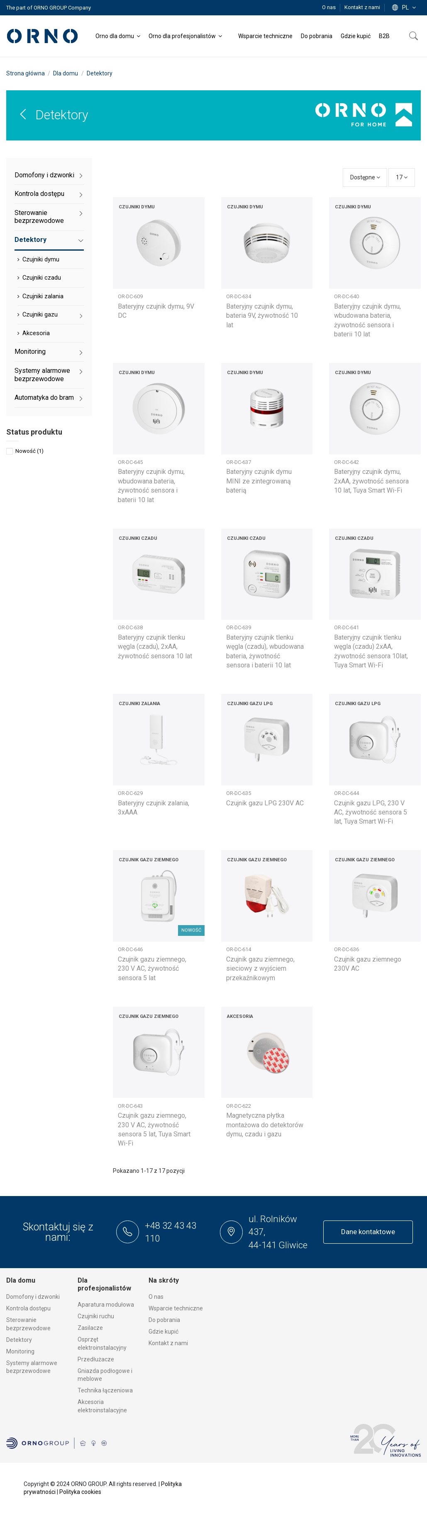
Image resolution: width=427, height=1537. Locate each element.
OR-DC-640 (346, 296)
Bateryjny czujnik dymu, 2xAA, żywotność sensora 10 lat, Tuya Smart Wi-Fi (371, 481)
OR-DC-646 (130, 949)
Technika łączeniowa (105, 1390)
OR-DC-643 (130, 1106)
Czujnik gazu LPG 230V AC (265, 803)
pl (404, 7)
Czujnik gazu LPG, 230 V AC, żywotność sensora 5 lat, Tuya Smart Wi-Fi (370, 812)
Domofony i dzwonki (44, 175)
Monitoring (30, 351)
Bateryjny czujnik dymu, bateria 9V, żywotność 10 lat (262, 315)
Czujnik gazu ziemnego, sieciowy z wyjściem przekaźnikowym (260, 968)
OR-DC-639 (238, 627)
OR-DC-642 (346, 462)
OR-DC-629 (130, 793)
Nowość (29, 451)
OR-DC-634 (238, 296)
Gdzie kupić (163, 1331)
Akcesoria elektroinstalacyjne (102, 1406)
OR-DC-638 (130, 627)
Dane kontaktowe (368, 1232)
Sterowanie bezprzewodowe (39, 217)
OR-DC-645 (130, 462)
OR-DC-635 (238, 793)
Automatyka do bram (44, 397)
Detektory (30, 240)
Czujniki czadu (41, 277)
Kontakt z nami (362, 7)
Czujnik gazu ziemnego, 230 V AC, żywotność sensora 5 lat (152, 968)
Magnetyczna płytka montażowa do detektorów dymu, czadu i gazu (264, 1125)
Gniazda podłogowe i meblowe (105, 1375)
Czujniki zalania (42, 296)
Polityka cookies (80, 1492)
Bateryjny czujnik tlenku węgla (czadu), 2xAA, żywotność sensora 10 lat (155, 646)
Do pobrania (164, 1320)
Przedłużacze (96, 1359)
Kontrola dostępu (39, 194)
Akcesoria (36, 333)
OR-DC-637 (238, 462)
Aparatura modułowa (106, 1304)
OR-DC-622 (238, 1106)
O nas (329, 7)
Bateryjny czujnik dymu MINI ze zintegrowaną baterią (259, 481)
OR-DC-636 (346, 949)
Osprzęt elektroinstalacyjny (102, 1343)
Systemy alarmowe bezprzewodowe (42, 375)
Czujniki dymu (40, 259)
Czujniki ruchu (96, 1316)
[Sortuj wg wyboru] (365, 177)
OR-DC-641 (346, 627)
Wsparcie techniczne (176, 1308)
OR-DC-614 (238, 949)
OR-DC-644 (346, 793)
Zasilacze (90, 1327)
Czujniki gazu (40, 314)
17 (401, 177)
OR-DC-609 (130, 296)
